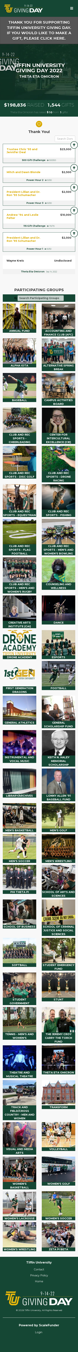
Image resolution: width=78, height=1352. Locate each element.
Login (38, 1332)
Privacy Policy (39, 1275)
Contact (39, 1269)
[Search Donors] (65, 139)
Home (39, 1281)
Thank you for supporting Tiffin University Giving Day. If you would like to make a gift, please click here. (39, 30)
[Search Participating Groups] (41, 298)
